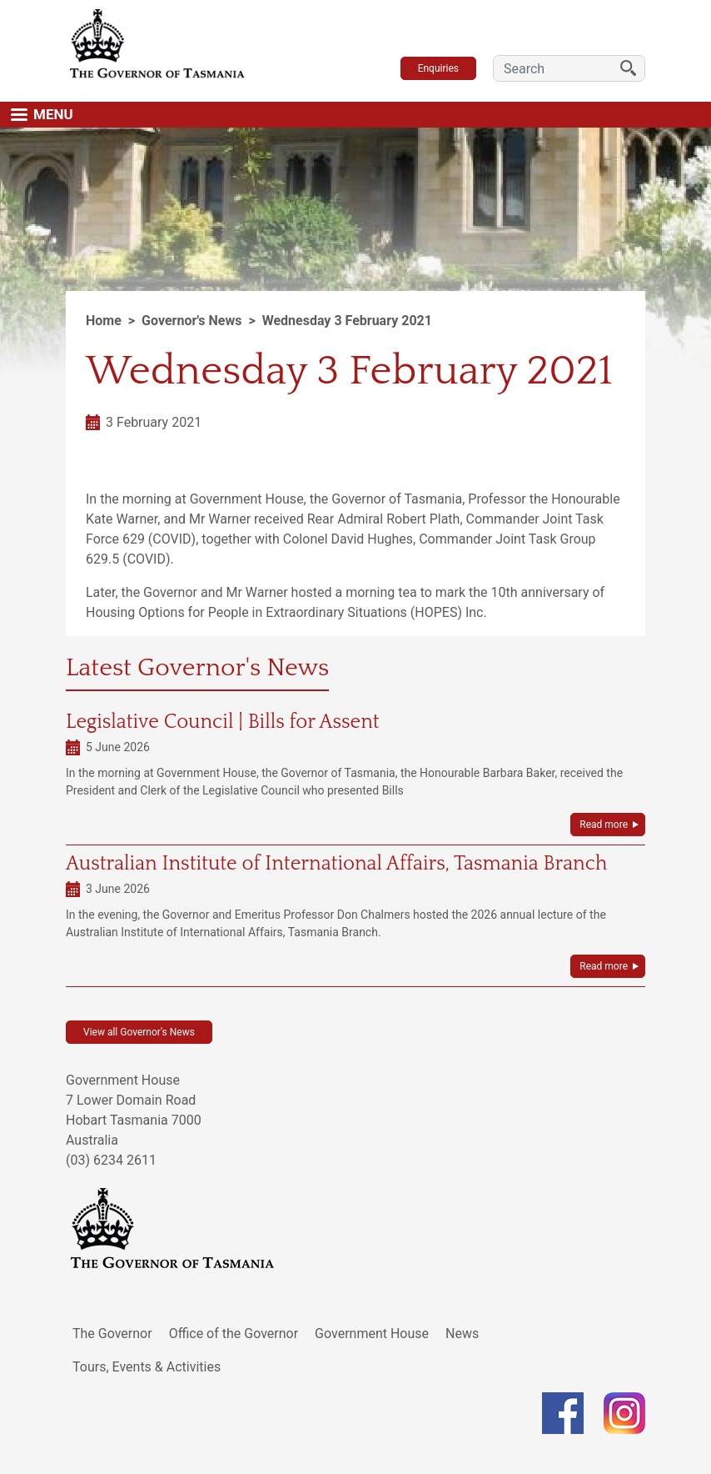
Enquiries (438, 68)
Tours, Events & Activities (146, 1367)
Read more (603, 824)
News (462, 1333)
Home (104, 320)
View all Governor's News (139, 1032)
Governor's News (191, 320)
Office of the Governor (234, 1333)
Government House (372, 1333)
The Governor (112, 1333)
